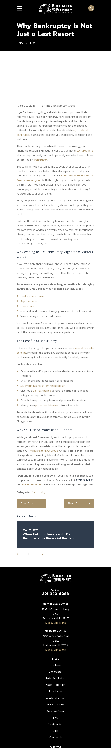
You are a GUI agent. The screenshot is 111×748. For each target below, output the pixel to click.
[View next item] (39, 518)
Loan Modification (55, 661)
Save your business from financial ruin (42, 349)
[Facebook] (48, 716)
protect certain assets (48, 368)
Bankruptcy (38, 455)
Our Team (55, 628)
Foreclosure (27, 269)
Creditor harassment (32, 259)
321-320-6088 (55, 557)
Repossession (28, 264)
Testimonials (55, 687)
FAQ (55, 681)
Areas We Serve (56, 674)
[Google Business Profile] (62, 716)
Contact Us (55, 701)
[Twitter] (55, 716)
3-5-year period (42, 354)
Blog (55, 694)
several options (84, 114)
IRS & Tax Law (55, 668)
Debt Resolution (55, 642)
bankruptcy (40, 123)
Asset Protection (55, 648)
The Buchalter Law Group (43, 414)
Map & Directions (55, 586)
